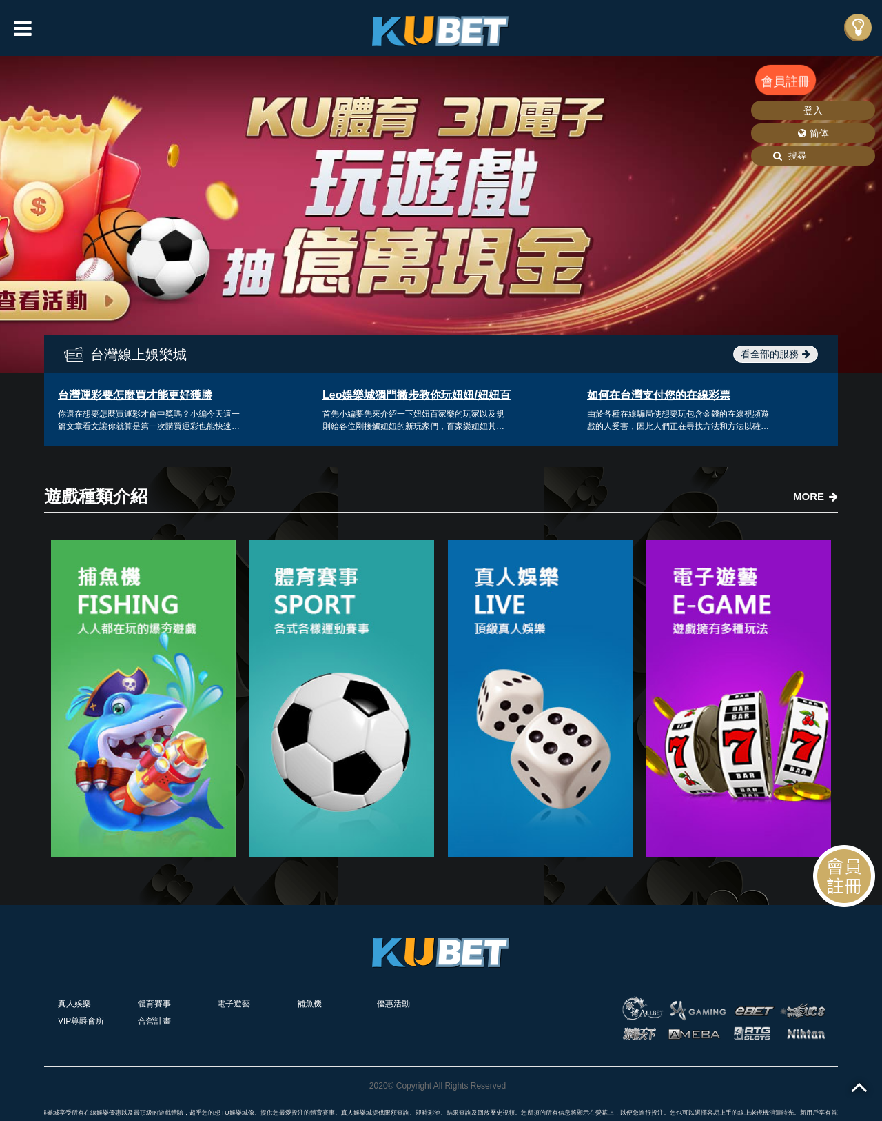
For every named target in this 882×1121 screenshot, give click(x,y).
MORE (815, 496)
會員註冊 (785, 81)
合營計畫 (154, 1021)
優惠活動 (393, 1004)
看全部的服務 (775, 353)
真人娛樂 (74, 1004)
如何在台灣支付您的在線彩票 (658, 395)
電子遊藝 (233, 1004)
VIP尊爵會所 (81, 1021)
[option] (441, 214)
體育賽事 (154, 1004)
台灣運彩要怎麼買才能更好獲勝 (135, 395)
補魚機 (309, 1004)
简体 (813, 133)
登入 (813, 110)
